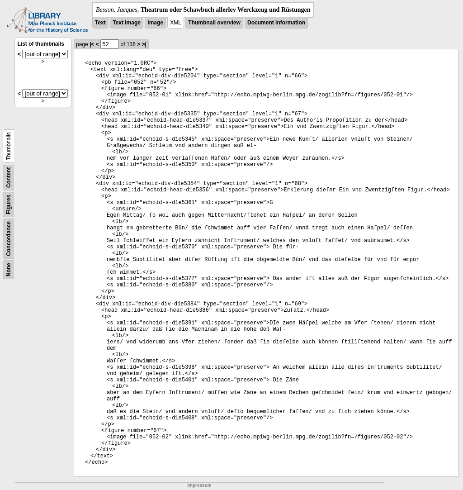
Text (100, 22)
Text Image (127, 22)
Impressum (199, 485)
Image (155, 22)
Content (8, 177)
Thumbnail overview (214, 22)
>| (144, 44)
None (8, 269)
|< (92, 44)
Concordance (8, 238)
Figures (8, 204)
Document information (276, 22)
